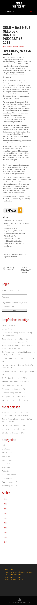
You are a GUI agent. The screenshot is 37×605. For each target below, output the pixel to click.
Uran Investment (8, 478)
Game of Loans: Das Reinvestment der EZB (24, 270)
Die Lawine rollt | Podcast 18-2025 (14, 425)
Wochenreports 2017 (9, 482)
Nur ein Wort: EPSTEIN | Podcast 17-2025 (16, 429)
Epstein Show (7, 329)
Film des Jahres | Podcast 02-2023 (14, 389)
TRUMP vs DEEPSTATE (9, 325)
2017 (5, 542)
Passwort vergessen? (19, 302)
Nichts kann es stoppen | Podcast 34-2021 (17, 400)
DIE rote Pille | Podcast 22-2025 (13, 433)
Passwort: (5, 297)
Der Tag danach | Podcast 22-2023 (14, 378)
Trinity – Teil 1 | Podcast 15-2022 (13, 385)
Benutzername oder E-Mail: (12, 290)
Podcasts (21, 46)
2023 (5, 513)
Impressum (9, 569)
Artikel (4, 445)
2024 (5, 508)
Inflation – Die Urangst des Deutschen (15, 382)
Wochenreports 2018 (9, 486)
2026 (5, 499)
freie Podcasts (7, 460)
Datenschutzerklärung (14, 580)
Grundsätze (14, 46)
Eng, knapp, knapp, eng (10, 268)
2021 (5, 523)
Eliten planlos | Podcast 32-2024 (13, 396)
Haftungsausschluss (13, 574)
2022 (5, 518)
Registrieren (6, 302)
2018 (5, 537)
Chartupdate (6, 449)
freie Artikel (6, 456)
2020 (5, 527)
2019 (5, 532)
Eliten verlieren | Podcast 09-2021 (14, 393)
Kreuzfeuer (6, 467)
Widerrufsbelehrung (13, 577)
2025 (5, 504)
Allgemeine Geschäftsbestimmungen (19, 572)
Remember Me (8, 306)
